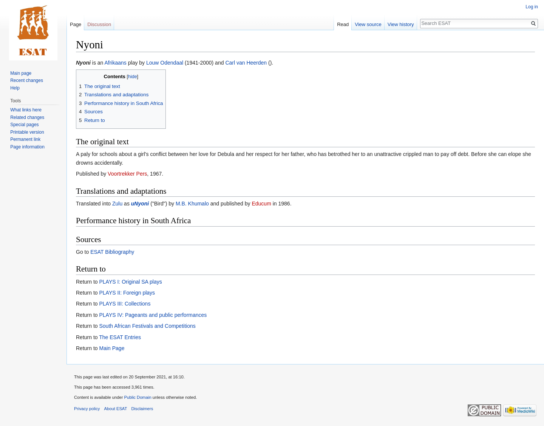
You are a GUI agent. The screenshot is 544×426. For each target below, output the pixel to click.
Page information (27, 147)
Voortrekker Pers (127, 174)
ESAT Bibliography (112, 252)
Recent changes (26, 80)
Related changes (27, 117)
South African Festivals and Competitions (147, 326)
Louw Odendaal (164, 63)
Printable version (27, 132)
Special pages (24, 124)
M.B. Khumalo (192, 204)
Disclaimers (142, 408)
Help (15, 88)
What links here (26, 110)
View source (368, 24)
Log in (531, 6)
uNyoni (140, 204)
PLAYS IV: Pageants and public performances (153, 315)
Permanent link (25, 139)
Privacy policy (87, 408)
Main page (20, 73)
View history (401, 24)
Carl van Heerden (246, 63)
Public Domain (137, 397)
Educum (261, 204)
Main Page (111, 348)
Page (75, 24)
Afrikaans (115, 63)
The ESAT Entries (120, 337)
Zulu (117, 204)
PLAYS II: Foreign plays (127, 293)
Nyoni (83, 63)
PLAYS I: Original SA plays (130, 282)
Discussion (99, 24)
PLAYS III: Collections (124, 304)
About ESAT (115, 408)
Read (343, 24)
